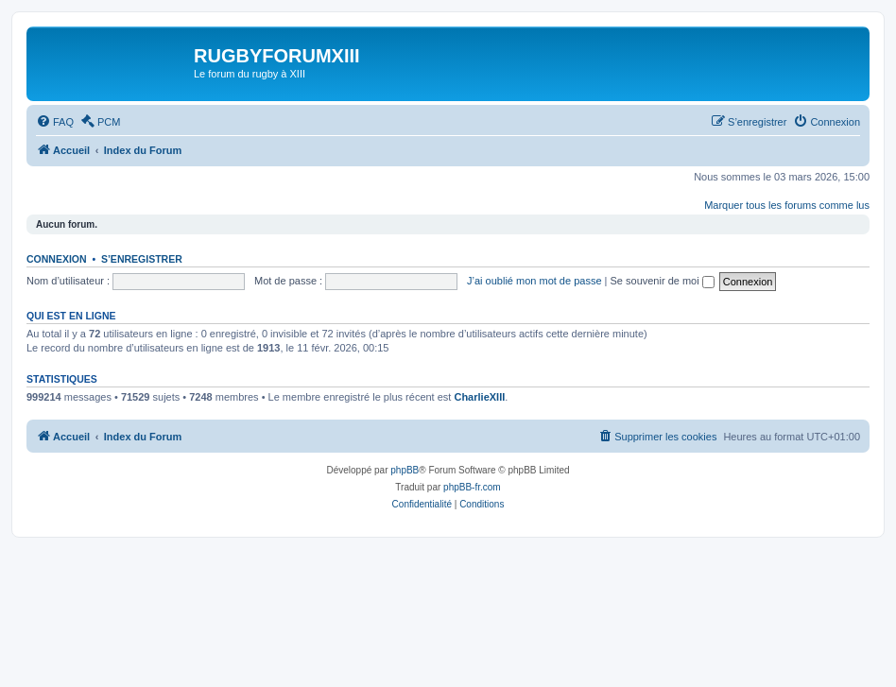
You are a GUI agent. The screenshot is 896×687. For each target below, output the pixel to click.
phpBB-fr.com (472, 487)
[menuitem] (55, 122)
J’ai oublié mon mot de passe (534, 280)
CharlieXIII (479, 397)
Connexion (56, 259)
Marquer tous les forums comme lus (787, 205)
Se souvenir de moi (663, 280)
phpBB (404, 470)
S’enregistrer (141, 259)
